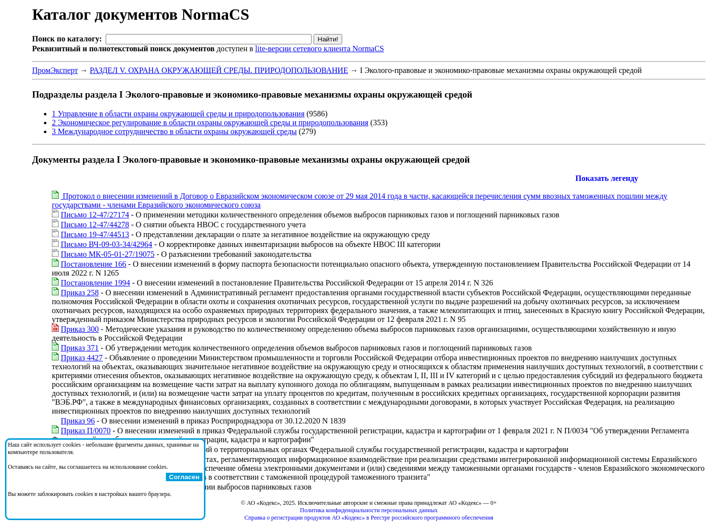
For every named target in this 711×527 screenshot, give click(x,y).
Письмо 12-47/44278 (95, 224)
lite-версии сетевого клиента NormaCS (319, 48)
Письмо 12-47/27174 (95, 215)
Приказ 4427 (82, 357)
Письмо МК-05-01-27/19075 (108, 254)
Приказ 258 (80, 292)
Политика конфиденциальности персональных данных (369, 510)
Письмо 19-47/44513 (95, 234)
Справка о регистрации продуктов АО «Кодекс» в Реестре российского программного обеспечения (368, 517)
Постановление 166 (93, 264)
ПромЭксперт (55, 70)
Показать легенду (606, 178)
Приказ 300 (80, 329)
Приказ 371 (80, 348)
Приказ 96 (78, 421)
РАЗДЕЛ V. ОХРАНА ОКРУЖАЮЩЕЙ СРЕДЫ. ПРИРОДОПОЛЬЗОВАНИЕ (219, 70)
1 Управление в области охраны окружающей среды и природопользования (178, 113)
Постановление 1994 (95, 283)
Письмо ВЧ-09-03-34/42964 (106, 244)
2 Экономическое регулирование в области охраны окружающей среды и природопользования (210, 122)
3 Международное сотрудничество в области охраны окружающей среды (174, 131)
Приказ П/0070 (86, 430)
